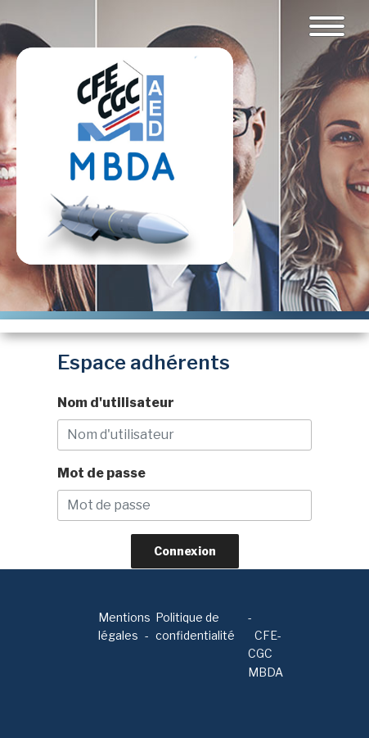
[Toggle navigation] (327, 26)
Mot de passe (101, 473)
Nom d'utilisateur (115, 402)
